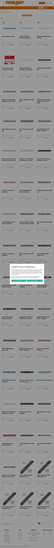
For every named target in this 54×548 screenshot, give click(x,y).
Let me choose (19, 280)
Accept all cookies (34, 280)
